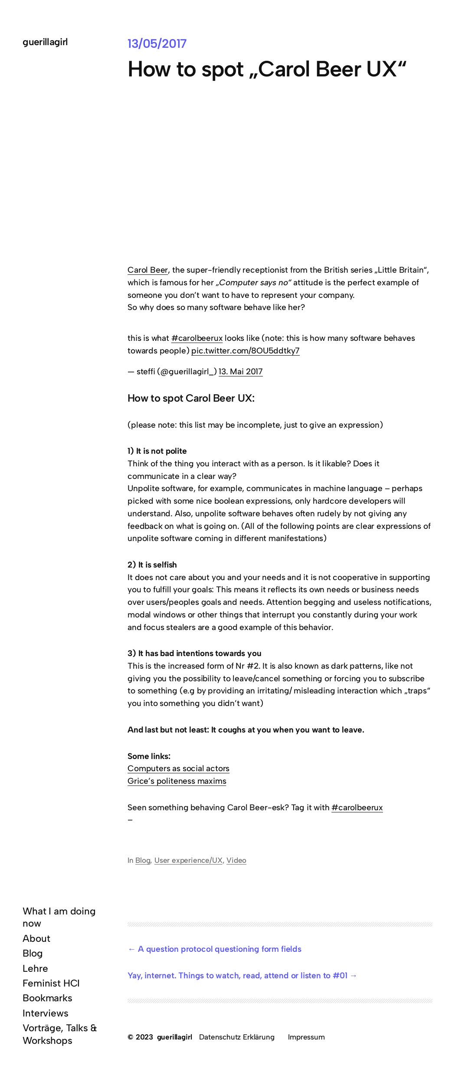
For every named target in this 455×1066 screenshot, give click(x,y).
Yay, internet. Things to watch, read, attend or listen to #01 (237, 975)
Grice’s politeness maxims (177, 781)
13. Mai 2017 (241, 371)
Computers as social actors (178, 768)
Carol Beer (148, 270)
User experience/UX (188, 860)
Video (236, 860)
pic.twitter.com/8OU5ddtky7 (245, 351)
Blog (142, 860)
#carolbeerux (197, 338)
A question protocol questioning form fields (219, 949)
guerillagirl (45, 42)
